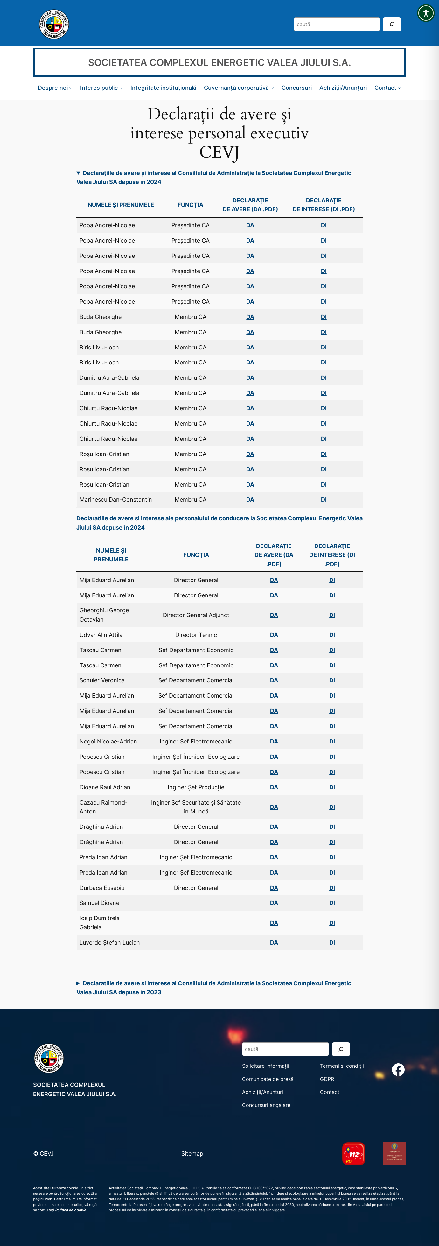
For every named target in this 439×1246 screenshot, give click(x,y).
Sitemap (192, 1153)
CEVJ (47, 1153)
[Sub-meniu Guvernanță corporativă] (272, 87)
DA (250, 255)
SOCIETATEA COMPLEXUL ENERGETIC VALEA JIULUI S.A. (219, 62)
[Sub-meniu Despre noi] (71, 87)
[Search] (392, 24)
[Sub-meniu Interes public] (121, 87)
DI (332, 595)
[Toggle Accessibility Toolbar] (426, 13)
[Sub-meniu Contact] (399, 87)
